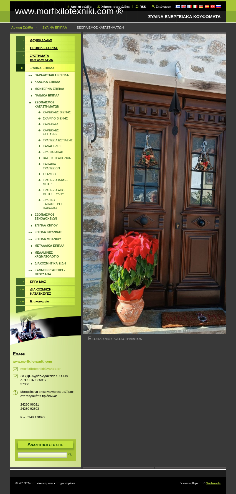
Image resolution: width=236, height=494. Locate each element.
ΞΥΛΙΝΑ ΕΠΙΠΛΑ (54, 27)
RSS (143, 6)
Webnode (213, 483)
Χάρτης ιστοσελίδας (115, 6)
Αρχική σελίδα (81, 6)
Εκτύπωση (163, 6)
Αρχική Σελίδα (22, 27)
